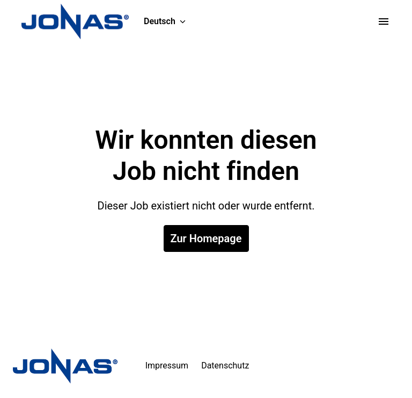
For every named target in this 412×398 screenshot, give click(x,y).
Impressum (167, 365)
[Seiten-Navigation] (383, 21)
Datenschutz (225, 365)
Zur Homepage (206, 238)
